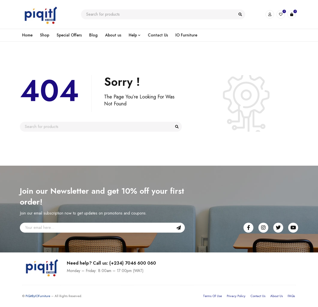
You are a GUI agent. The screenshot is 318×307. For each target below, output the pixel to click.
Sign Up (178, 228)
